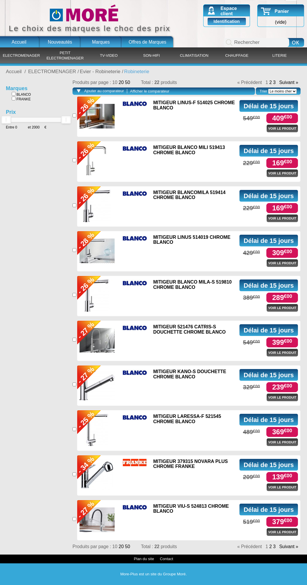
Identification (226, 21)
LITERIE (279, 55)
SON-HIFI (151, 55)
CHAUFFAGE (236, 55)
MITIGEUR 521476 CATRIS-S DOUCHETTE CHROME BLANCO (189, 329)
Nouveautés (60, 42)
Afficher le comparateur (149, 91)
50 (127, 82)
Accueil (19, 42)
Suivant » (288, 82)
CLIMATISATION (194, 55)
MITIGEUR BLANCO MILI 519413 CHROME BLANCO (189, 150)
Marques (101, 42)
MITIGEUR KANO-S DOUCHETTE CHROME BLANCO (189, 374)
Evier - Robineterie (100, 71)
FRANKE (21, 99)
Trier (263, 91)
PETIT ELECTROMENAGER (65, 55)
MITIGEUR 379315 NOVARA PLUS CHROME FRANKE (190, 464)
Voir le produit (282, 128)
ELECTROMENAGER (21, 55)
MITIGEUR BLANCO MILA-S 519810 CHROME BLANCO (192, 284)
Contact (166, 559)
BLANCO (21, 94)
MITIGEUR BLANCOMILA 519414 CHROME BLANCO (189, 195)
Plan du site (144, 559)
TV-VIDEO (109, 55)
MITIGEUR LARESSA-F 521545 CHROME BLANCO (187, 419)
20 (122, 82)
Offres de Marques (147, 42)
